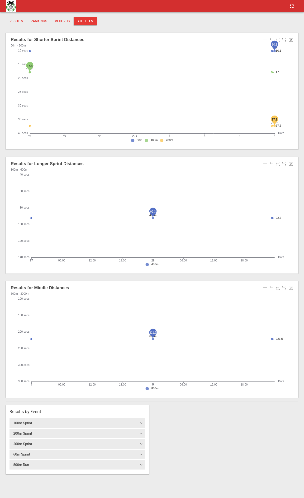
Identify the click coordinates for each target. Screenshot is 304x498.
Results (16, 21)
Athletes (85, 21)
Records (62, 21)
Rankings (39, 21)
